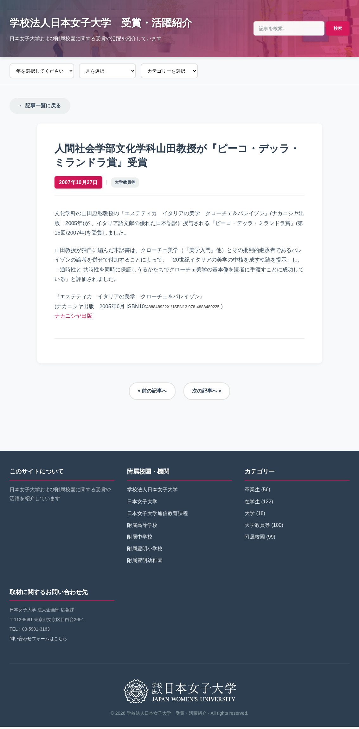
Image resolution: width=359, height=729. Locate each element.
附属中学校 (139, 539)
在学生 (252, 504)
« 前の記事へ (152, 393)
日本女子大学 (142, 504)
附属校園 (255, 539)
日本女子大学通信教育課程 (157, 515)
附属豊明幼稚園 (145, 563)
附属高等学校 (142, 527)
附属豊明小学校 (145, 551)
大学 (250, 515)
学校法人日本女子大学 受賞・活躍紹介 (101, 23)
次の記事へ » (206, 393)
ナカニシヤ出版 (75, 317)
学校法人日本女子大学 (152, 492)
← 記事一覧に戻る (40, 106)
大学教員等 (126, 183)
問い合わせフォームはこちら (38, 640)
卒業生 (252, 492)
